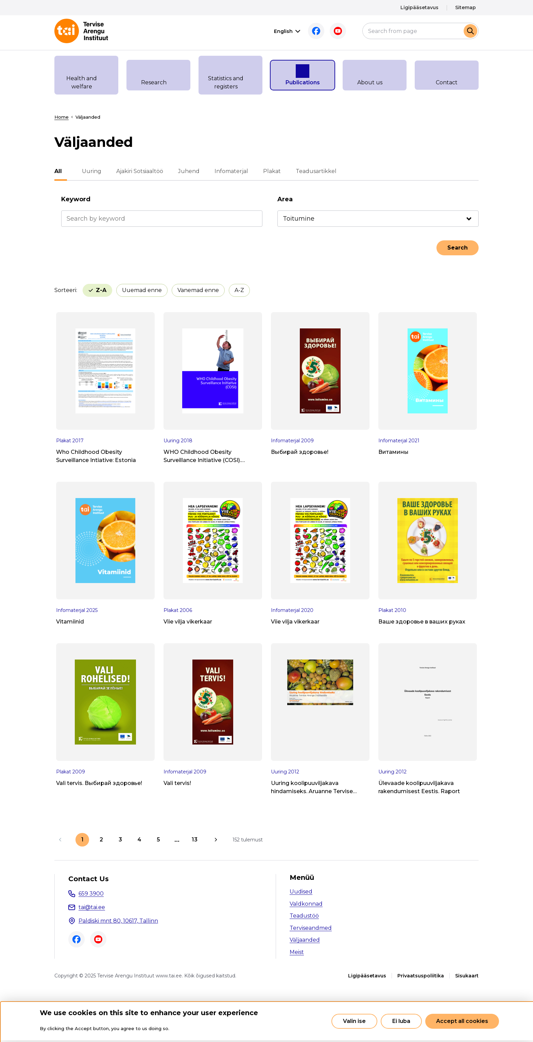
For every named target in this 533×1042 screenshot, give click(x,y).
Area (285, 199)
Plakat (267, 171)
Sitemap (465, 7)
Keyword (75, 199)
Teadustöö (304, 915)
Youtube (328, 31)
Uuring (86, 171)
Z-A (239, 290)
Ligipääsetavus (419, 7)
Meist (297, 952)
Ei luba (401, 1021)
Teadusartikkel (311, 171)
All (58, 171)
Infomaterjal (226, 171)
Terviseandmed (311, 928)
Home (61, 117)
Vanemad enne (164, 290)
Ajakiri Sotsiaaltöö (134, 171)
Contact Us (88, 879)
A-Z (205, 290)
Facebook (306, 31)
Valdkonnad (306, 904)
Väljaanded (305, 940)
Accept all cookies (462, 1021)
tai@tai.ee (92, 907)
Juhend (183, 171)
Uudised (301, 891)
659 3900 (91, 893)
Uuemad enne (108, 290)
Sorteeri (65, 290)
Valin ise (354, 1021)
